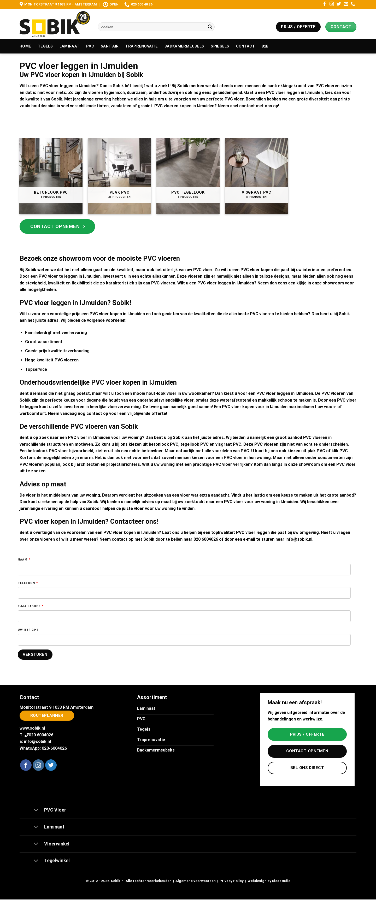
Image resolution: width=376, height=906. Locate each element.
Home (25, 46)
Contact (245, 46)
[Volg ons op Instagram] (332, 4)
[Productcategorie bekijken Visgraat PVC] (256, 176)
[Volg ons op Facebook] (324, 4)
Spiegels (220, 46)
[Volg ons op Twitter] (339, 4)
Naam (24, 559)
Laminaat (69, 46)
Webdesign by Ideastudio (269, 881)
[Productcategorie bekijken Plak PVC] (119, 176)
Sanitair (110, 46)
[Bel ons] (353, 4)
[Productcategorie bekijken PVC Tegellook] (188, 176)
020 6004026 (205, 539)
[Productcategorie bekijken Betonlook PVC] (51, 176)
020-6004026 (54, 748)
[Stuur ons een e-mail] (346, 4)
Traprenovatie (141, 46)
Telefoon (28, 583)
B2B (265, 46)
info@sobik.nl (298, 539)
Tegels (45, 46)
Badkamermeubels (184, 46)
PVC (90, 46)
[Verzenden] (209, 26)
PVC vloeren (163, 283)
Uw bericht (28, 629)
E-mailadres (31, 606)
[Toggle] (36, 810)
